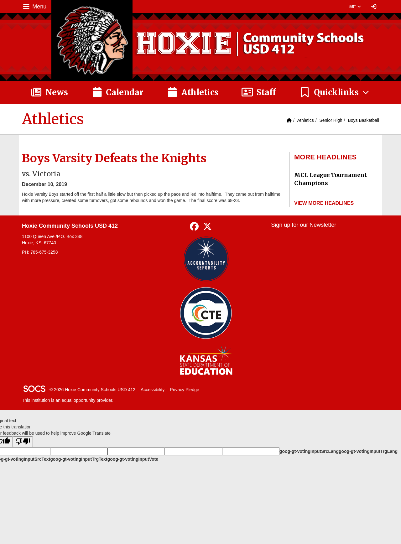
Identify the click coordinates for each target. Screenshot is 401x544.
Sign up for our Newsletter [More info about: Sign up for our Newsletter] (303, 225)
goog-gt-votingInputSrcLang (309, 451)
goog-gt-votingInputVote (132, 459)
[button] (334, 92)
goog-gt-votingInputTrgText (78, 459)
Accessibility (152, 389)
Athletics (305, 120)
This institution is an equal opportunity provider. (67, 400)
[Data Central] (206, 313)
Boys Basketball (363, 120)
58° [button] (355, 6)
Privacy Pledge (184, 389)
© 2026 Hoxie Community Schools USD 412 (92, 389)
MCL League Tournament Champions (330, 179)
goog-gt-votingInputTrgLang (368, 451)
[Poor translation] (23, 441)
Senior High (330, 120)
